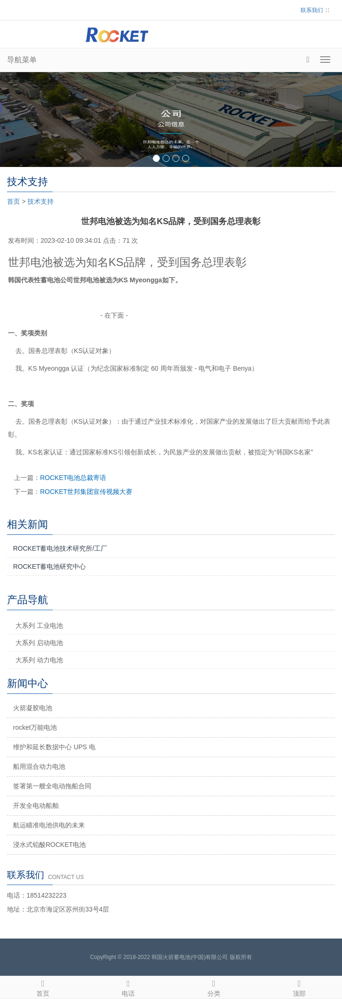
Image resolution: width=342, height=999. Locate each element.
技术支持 (40, 201)
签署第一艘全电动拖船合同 (52, 786)
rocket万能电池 (35, 727)
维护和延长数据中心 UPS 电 (54, 747)
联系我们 (312, 10)
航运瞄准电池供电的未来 (49, 825)
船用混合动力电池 (39, 766)
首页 (13, 201)
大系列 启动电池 (39, 642)
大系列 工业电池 (39, 625)
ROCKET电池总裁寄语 (73, 477)
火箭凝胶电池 (32, 708)
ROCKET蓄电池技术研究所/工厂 (60, 548)
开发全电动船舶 (36, 805)
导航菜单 (22, 60)
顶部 (299, 987)
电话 (128, 987)
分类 (214, 987)
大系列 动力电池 (39, 660)
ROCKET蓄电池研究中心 (49, 566)
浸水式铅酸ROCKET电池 (49, 844)
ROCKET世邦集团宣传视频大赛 (86, 491)
